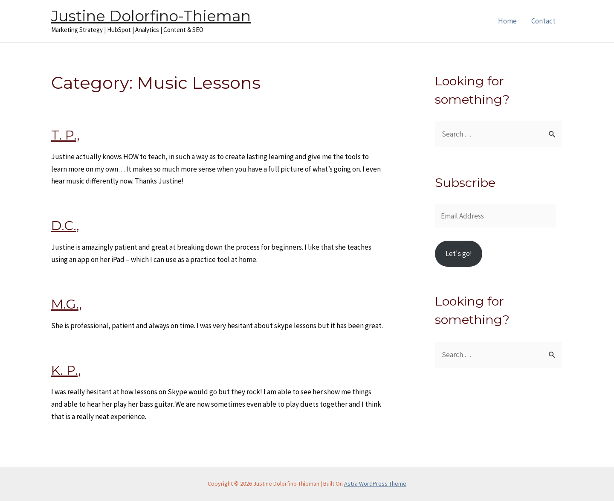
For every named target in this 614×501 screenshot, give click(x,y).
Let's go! (459, 253)
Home (507, 21)
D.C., (65, 225)
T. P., (65, 135)
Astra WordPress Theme (375, 483)
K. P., (66, 370)
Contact (543, 21)
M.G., (66, 304)
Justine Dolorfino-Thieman (151, 16)
